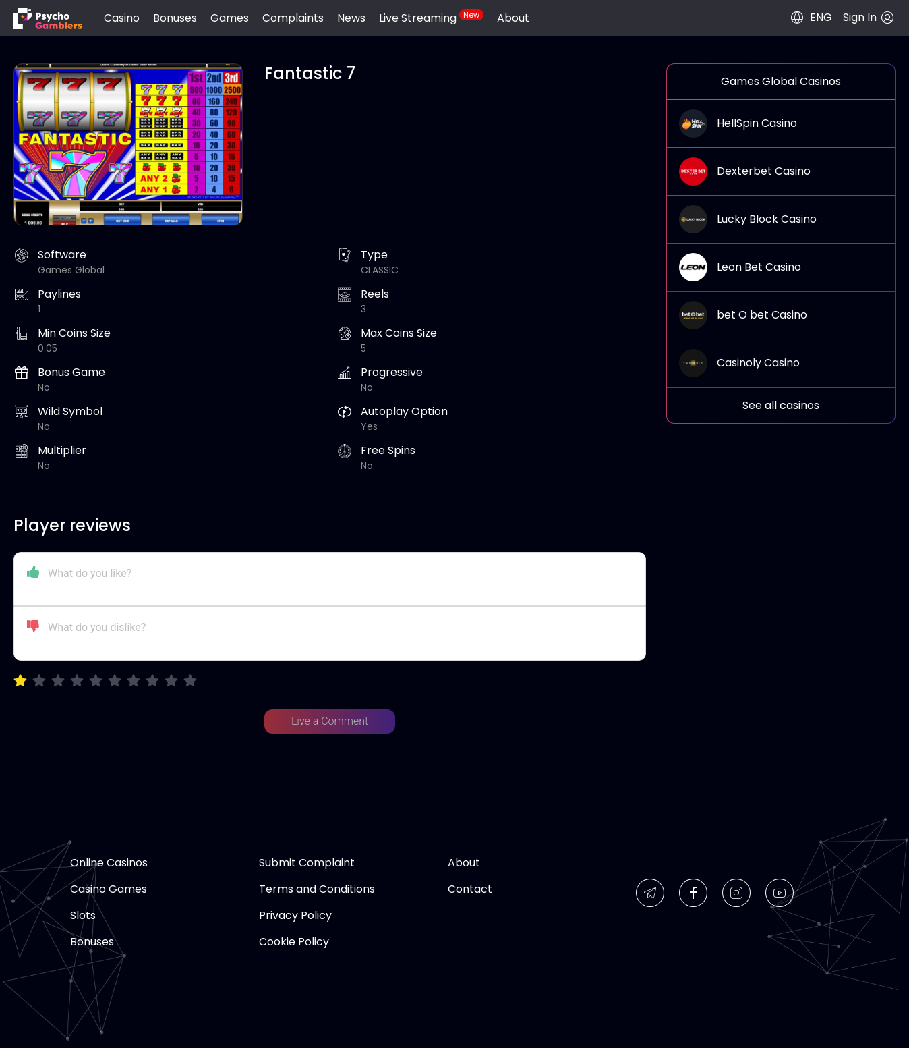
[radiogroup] (105, 681)
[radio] (20, 681)
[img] (47, 18)
